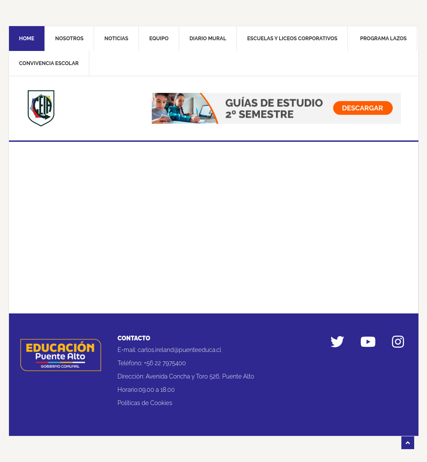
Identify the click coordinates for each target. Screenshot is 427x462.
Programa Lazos (383, 39)
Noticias (116, 39)
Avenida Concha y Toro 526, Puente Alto (200, 376)
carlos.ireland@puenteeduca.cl (179, 349)
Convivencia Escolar (49, 63)
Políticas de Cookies (145, 402)
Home (27, 39)
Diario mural (207, 39)
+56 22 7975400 (165, 363)
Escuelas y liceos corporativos (292, 39)
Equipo (158, 39)
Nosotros (69, 39)
